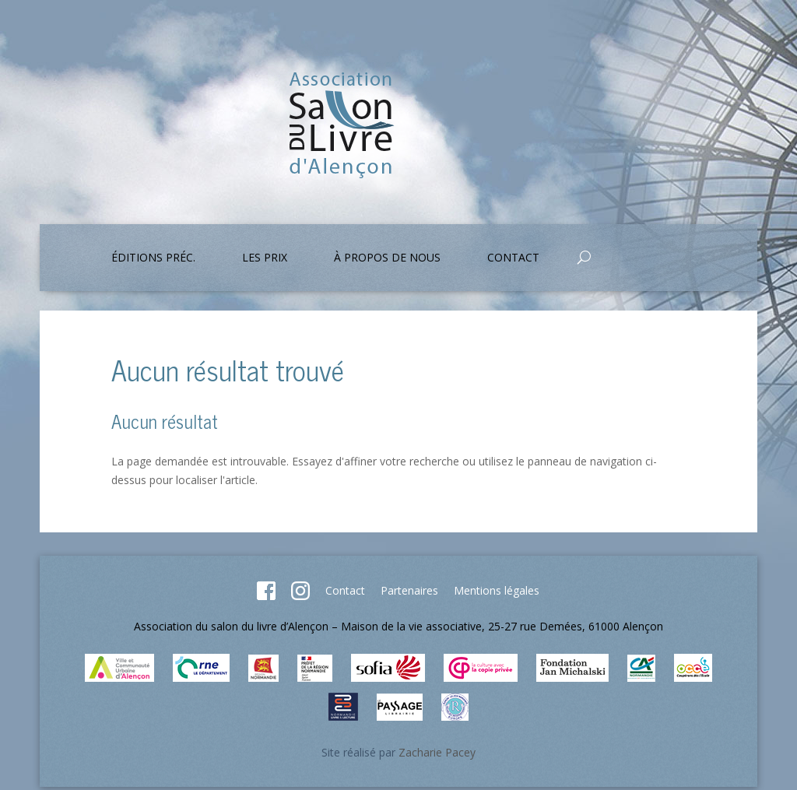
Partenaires (409, 590)
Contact (513, 258)
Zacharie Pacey (437, 752)
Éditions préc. (153, 258)
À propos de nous (387, 258)
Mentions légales (496, 590)
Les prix (264, 258)
